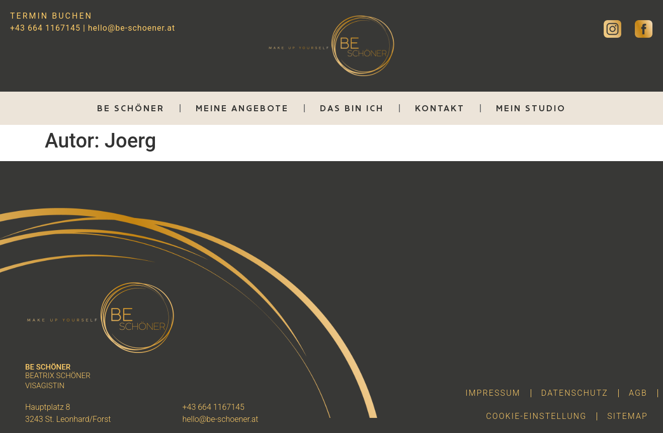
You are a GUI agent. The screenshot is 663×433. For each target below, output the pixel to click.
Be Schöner (130, 108)
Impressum (492, 393)
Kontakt (440, 108)
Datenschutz (574, 393)
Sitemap (627, 416)
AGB (638, 393)
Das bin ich (352, 108)
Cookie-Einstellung (536, 416)
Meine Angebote (242, 108)
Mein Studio (531, 108)
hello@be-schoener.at (131, 28)
